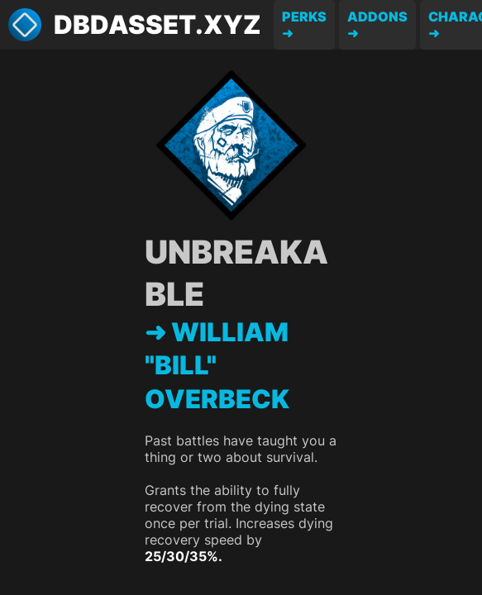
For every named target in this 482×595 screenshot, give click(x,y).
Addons (377, 16)
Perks (304, 16)
